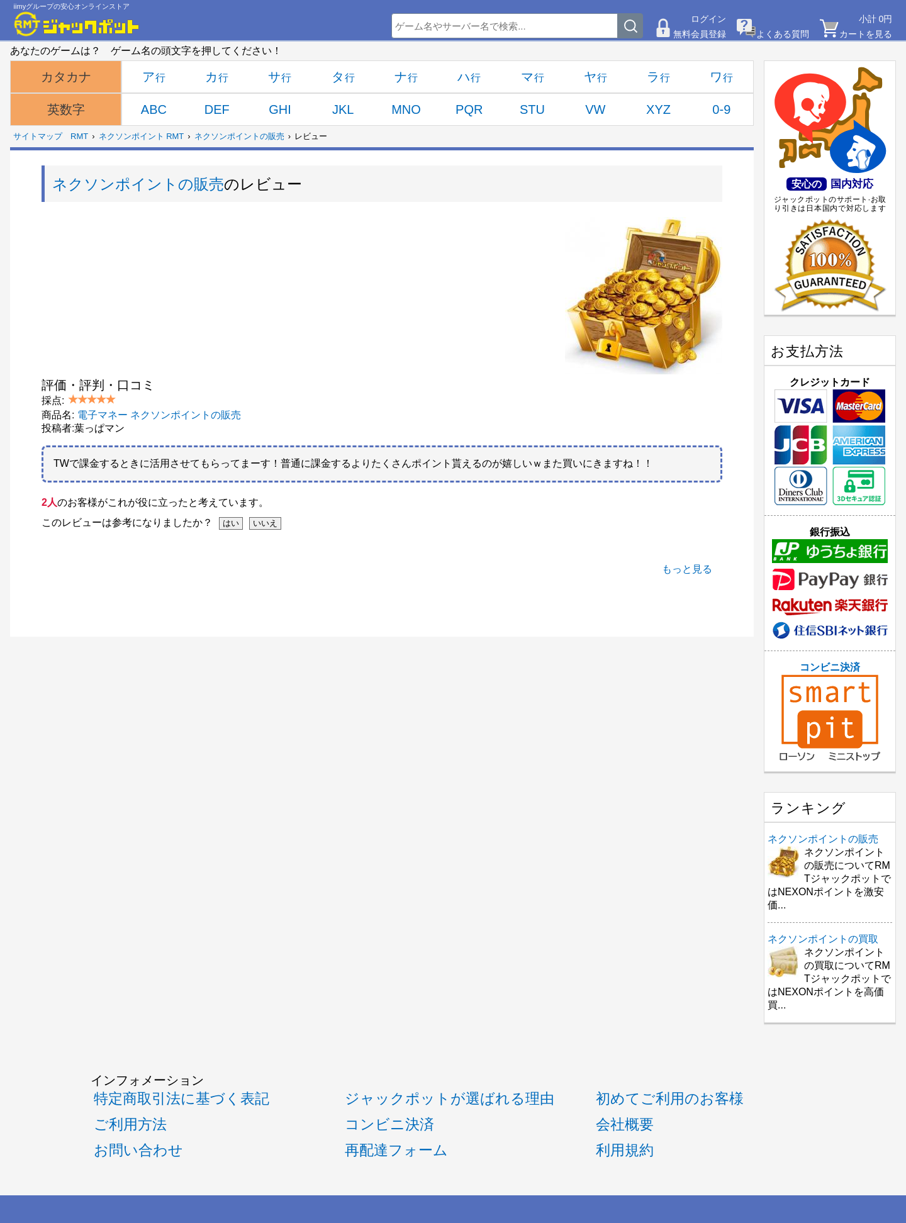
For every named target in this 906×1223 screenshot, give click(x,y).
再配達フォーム (396, 1150)
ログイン (708, 18)
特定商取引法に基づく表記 (181, 1098)
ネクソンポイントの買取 (823, 939)
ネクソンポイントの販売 (239, 136)
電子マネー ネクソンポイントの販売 (159, 415)
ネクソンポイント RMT (141, 136)
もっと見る (687, 569)
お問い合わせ (138, 1150)
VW (595, 109)
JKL (343, 109)
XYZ (658, 109)
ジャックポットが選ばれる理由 (449, 1098)
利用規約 (625, 1150)
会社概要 (625, 1124)
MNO (406, 109)
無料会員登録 (699, 34)
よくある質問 (782, 34)
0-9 (721, 109)
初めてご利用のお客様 (670, 1098)
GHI (280, 109)
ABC (154, 109)
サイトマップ (37, 136)
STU (532, 109)
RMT (79, 136)
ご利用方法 (130, 1124)
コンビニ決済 (830, 711)
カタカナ (66, 77)
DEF (217, 109)
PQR (469, 109)
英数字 (66, 109)
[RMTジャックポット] (77, 23)
